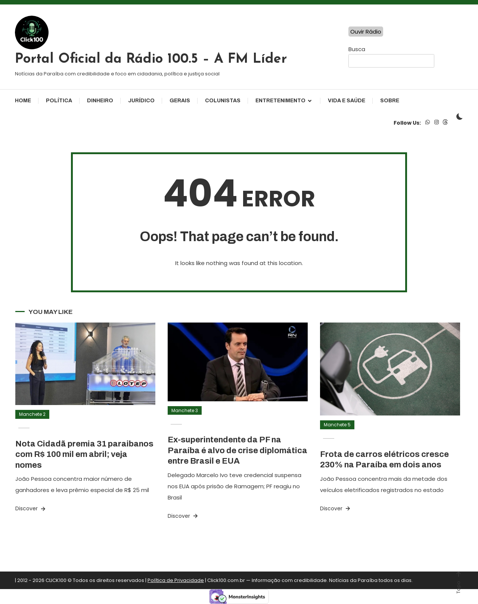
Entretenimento (280, 100)
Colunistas (222, 100)
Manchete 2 (32, 414)
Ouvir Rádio (365, 31)
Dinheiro (100, 100)
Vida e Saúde (346, 100)
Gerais (180, 100)
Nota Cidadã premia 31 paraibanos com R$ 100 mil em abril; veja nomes (84, 454)
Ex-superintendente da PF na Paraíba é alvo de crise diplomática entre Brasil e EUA (237, 450)
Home (23, 100)
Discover (31, 508)
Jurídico (141, 100)
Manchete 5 (337, 424)
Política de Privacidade (176, 580)
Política (59, 100)
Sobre (389, 100)
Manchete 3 (184, 410)
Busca (356, 49)
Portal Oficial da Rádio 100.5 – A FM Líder (151, 59)
